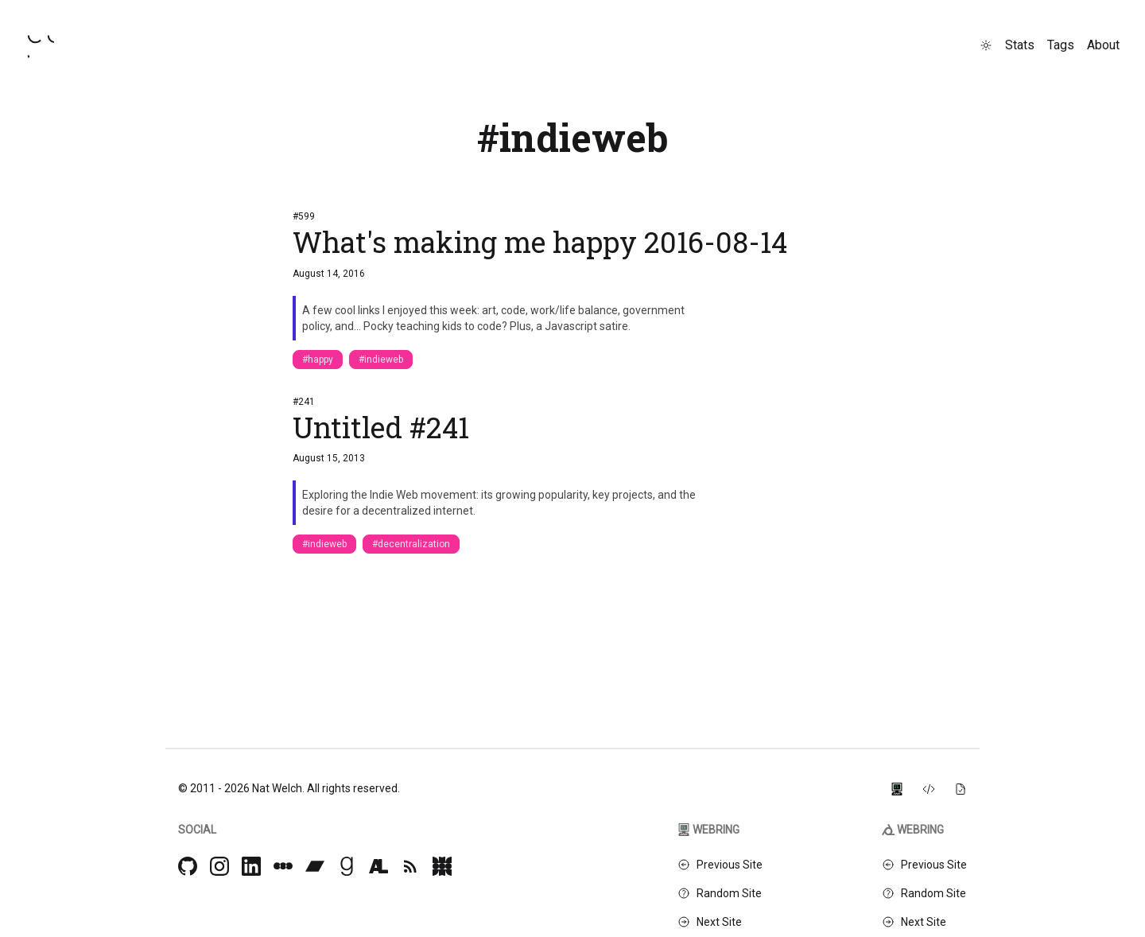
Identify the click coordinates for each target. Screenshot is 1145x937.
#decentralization (411, 544)
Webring (708, 829)
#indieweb (381, 359)
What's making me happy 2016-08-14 (540, 242)
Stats (1019, 44)
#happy (317, 359)
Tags (1060, 44)
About (1103, 44)
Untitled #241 (381, 427)
